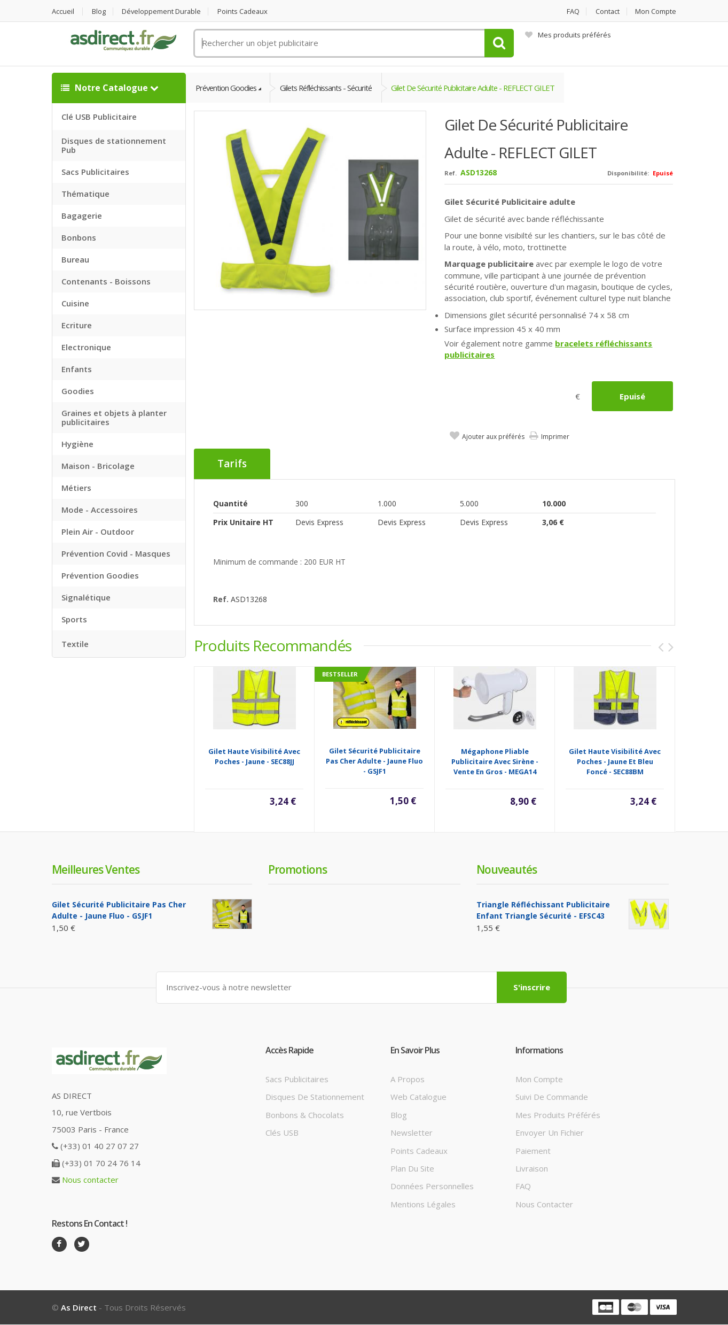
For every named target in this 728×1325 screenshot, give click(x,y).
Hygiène (77, 443)
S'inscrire (531, 987)
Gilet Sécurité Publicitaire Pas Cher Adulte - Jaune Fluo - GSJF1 (374, 761)
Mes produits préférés (568, 35)
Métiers (76, 487)
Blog (99, 11)
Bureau (75, 259)
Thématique (85, 193)
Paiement (533, 1150)
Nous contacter (90, 1179)
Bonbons (78, 237)
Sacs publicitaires (296, 1079)
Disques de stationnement (314, 1097)
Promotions (297, 869)
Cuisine (75, 303)
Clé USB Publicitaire (99, 116)
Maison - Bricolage (98, 465)
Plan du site (412, 1168)
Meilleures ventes (95, 869)
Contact (607, 11)
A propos (407, 1079)
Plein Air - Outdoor (97, 531)
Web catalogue (418, 1097)
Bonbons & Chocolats (304, 1115)
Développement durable (163, 11)
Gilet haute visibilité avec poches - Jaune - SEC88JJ (254, 756)
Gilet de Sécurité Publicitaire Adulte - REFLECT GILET (484, 87)
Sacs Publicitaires (95, 171)
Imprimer (555, 436)
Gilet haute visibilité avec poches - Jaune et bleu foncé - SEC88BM (615, 761)
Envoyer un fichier (549, 1132)
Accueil (63, 11)
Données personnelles (432, 1186)
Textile (75, 643)
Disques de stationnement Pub (113, 145)
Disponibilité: (628, 174)
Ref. (450, 174)
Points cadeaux (245, 11)
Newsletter (411, 1132)
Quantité (230, 503)
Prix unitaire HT (243, 522)
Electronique (86, 347)
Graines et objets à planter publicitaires (114, 417)
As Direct (79, 1308)
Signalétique (86, 597)
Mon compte (656, 11)
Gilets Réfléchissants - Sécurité (332, 87)
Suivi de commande (551, 1097)
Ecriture (76, 325)
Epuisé (632, 396)
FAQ (572, 11)
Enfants (76, 369)
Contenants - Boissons (106, 281)
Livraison (531, 1168)
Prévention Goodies (100, 575)
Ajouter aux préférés (493, 436)
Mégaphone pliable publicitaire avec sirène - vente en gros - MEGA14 (494, 761)
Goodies (77, 391)
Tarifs (232, 464)
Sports (74, 619)
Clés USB (282, 1132)
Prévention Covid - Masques (115, 553)
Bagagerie (81, 215)
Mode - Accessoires (99, 509)
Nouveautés (506, 869)
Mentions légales (423, 1204)
